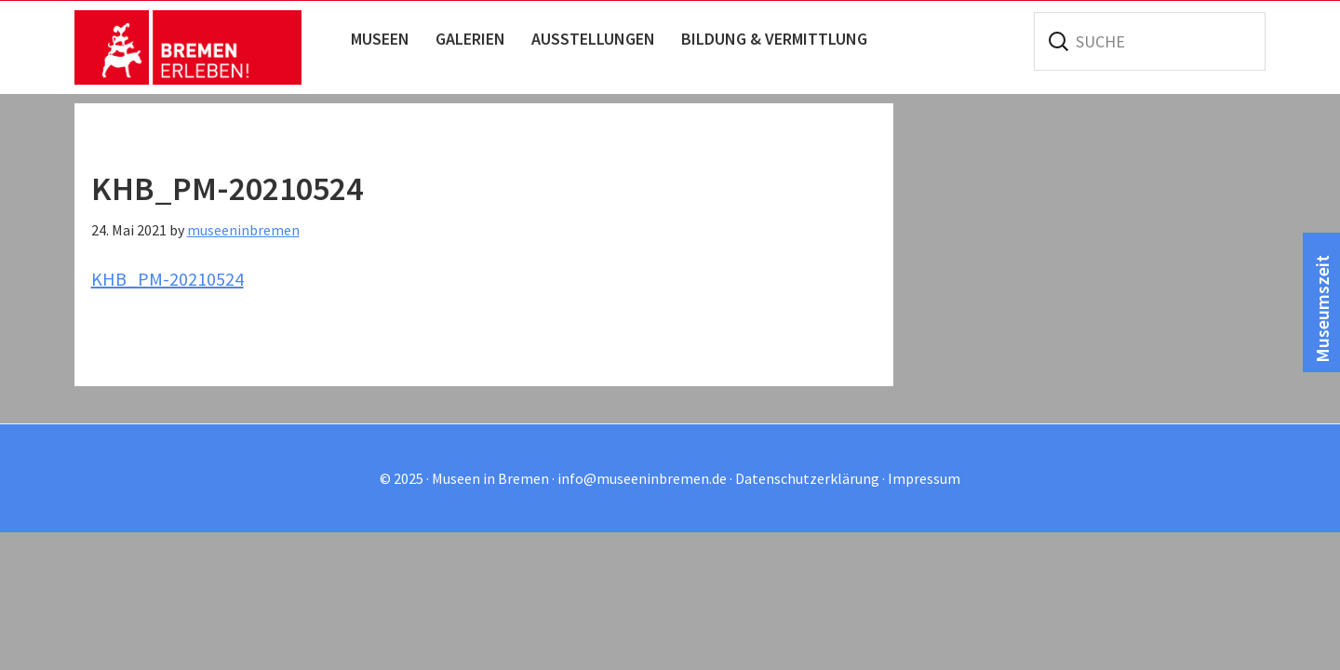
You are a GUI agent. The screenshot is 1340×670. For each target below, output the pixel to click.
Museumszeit (1321, 309)
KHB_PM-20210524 (167, 278)
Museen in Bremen (207, 47)
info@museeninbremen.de (642, 478)
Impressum (924, 478)
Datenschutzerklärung (807, 478)
